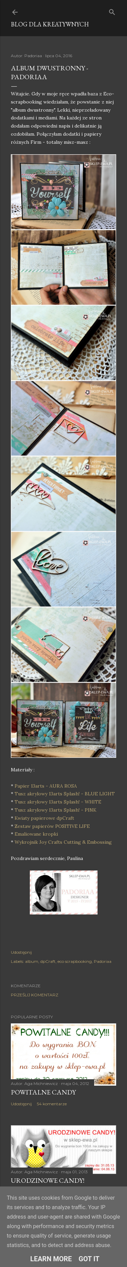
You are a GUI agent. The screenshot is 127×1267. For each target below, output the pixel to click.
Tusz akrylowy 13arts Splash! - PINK (56, 810)
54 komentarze (52, 1103)
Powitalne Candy (43, 1092)
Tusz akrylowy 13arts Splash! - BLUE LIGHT (65, 794)
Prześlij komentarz (34, 994)
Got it (89, 1259)
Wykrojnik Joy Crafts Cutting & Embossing (64, 842)
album (31, 961)
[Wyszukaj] (112, 10)
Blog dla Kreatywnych (50, 24)
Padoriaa (102, 961)
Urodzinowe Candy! (47, 1180)
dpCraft (48, 961)
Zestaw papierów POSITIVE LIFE (52, 826)
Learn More (51, 1259)
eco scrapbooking (75, 961)
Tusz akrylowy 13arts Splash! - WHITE (58, 802)
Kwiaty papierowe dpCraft (45, 818)
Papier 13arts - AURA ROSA (46, 786)
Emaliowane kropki (37, 834)
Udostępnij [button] (21, 952)
